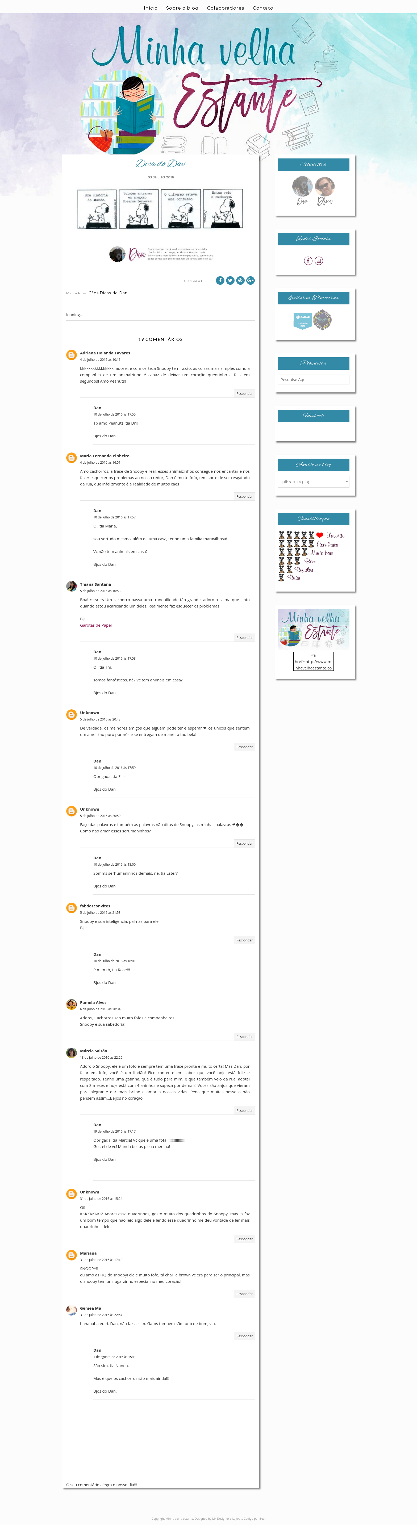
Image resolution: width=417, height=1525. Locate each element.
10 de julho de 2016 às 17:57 (114, 517)
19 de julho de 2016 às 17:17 (114, 1131)
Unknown (89, 712)
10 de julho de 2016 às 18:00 (114, 864)
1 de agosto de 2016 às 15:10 (114, 1357)
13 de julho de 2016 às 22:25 (101, 1057)
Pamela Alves (93, 1002)
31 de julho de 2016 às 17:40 (101, 1260)
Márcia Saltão (93, 1050)
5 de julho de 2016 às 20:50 (100, 816)
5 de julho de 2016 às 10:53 (100, 591)
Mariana (88, 1253)
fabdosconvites (95, 905)
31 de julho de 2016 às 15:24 (101, 1198)
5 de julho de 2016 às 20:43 (100, 719)
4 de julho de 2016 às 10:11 (100, 359)
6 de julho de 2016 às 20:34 (100, 1009)
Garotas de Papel (96, 625)
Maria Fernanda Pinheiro (105, 455)
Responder (244, 393)
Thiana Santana (95, 584)
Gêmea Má (90, 1308)
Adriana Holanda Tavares (105, 352)
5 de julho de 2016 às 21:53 (100, 912)
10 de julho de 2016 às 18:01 (114, 961)
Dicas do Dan (114, 293)
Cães (94, 293)
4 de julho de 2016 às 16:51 (100, 462)
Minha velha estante (179, 1518)
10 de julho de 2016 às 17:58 (114, 658)
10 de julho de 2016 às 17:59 (114, 767)
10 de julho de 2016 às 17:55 (114, 414)
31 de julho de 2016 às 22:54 (101, 1315)
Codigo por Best (254, 1518)
